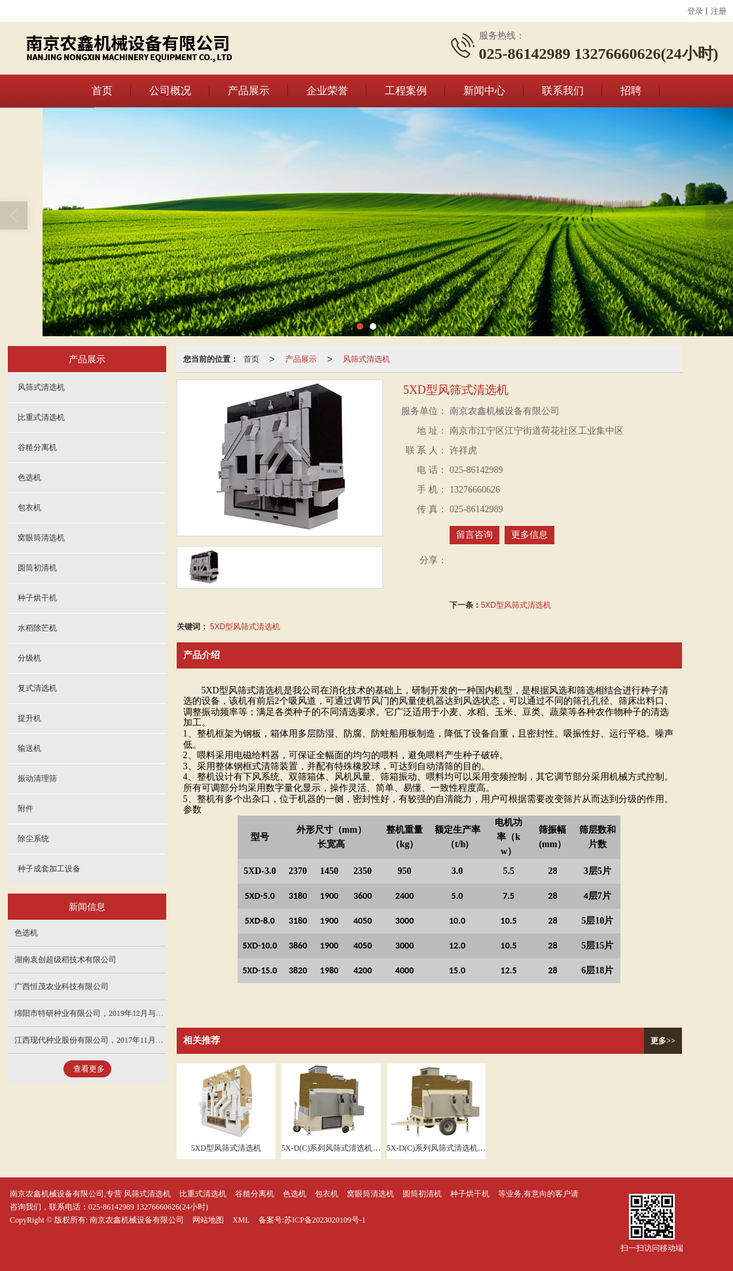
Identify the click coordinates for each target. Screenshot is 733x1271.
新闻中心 (484, 90)
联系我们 (563, 90)
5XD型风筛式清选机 (516, 605)
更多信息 (529, 535)
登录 (695, 11)
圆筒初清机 (37, 567)
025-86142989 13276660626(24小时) (148, 1206)
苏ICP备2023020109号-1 (325, 1220)
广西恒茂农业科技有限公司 (61, 986)
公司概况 (170, 90)
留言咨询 (474, 535)
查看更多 (89, 1068)
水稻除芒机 (37, 628)
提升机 (29, 718)
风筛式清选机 (366, 359)
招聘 (630, 90)
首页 (102, 90)
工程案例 (406, 90)
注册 (718, 11)
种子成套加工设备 (49, 868)
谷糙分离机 (37, 447)
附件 (25, 808)
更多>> (663, 1040)
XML (241, 1220)
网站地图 (208, 1220)
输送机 (29, 748)
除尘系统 (33, 838)
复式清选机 (37, 688)
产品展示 (249, 90)
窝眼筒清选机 (41, 537)
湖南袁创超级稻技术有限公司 (65, 959)
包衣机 (29, 507)
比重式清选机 (41, 417)
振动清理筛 (37, 778)
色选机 (29, 477)
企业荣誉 (327, 90)
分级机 (29, 658)
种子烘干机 (37, 597)
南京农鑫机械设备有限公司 (137, 1220)
